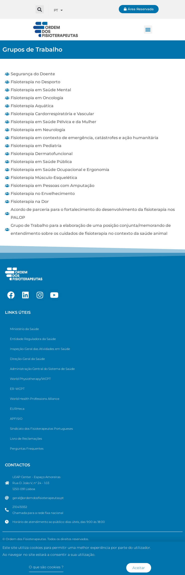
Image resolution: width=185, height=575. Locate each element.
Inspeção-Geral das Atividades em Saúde (40, 349)
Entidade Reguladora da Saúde (33, 339)
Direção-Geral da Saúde (27, 359)
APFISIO (16, 418)
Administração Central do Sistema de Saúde (42, 369)
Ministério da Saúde (24, 329)
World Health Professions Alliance (34, 399)
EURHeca (17, 409)
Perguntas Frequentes (27, 448)
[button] (40, 9)
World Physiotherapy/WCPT (30, 379)
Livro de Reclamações (26, 438)
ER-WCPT (17, 389)
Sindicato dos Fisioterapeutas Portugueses (41, 428)
